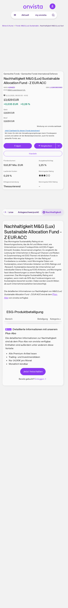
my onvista (40, 15)
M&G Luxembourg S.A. (17, 90)
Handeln (33, 153)
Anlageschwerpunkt (28, 212)
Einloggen (40, 379)
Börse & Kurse (7, 26)
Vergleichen (45, 146)
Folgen (17, 146)
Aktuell (25, 15)
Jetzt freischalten (33, 371)
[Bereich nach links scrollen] (5, 212)
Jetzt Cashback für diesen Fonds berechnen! (22, 130)
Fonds (17, 26)
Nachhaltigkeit (52, 212)
